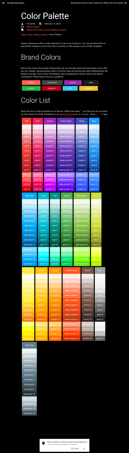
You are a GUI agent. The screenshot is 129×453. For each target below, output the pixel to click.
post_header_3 (52, 29)
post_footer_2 (39, 29)
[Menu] (3, 3)
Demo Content (33, 26)
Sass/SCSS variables (69, 114)
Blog (30, 34)
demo (29, 29)
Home (23, 34)
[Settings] (126, 3)
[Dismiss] (84, 449)
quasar (63, 29)
